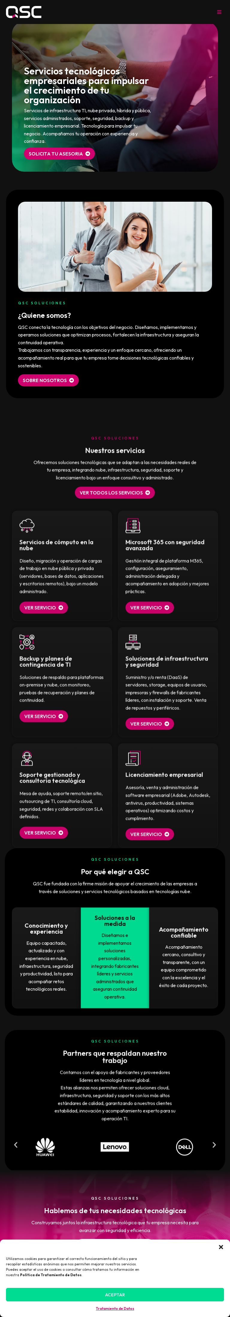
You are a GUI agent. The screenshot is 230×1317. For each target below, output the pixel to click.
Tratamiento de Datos (115, 1308)
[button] (221, 1247)
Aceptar (115, 1294)
